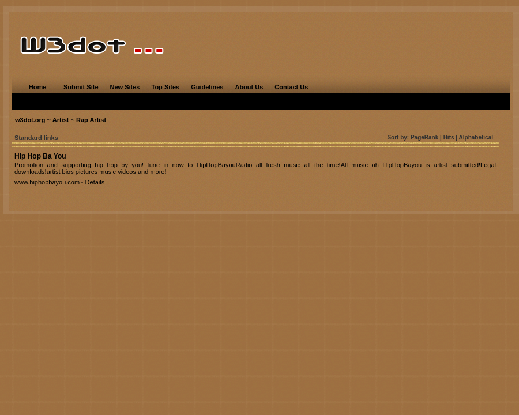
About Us (249, 87)
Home (38, 87)
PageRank (424, 137)
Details (95, 182)
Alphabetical (476, 137)
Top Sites (165, 87)
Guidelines (207, 87)
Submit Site (81, 87)
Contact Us (291, 87)
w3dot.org (30, 119)
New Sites (125, 87)
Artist (60, 119)
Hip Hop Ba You (40, 156)
